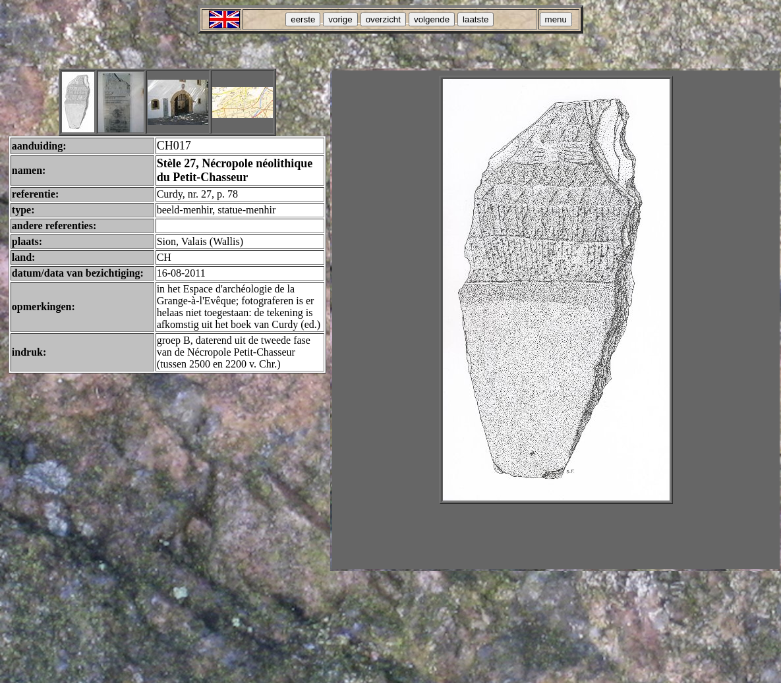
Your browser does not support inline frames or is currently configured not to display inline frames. (556, 319)
